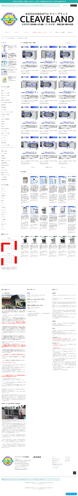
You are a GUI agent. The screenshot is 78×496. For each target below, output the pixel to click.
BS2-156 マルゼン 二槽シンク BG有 (12, 70)
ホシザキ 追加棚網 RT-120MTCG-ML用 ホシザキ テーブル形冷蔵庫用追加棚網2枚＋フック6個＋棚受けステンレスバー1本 (48, 67)
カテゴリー (17, 32)
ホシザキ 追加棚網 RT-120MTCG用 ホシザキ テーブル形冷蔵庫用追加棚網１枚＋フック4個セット (67, 67)
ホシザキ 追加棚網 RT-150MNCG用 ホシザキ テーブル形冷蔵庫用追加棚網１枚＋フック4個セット (48, 97)
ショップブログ (55, 467)
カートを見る (67, 458)
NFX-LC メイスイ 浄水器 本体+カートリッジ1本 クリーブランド (12, 47)
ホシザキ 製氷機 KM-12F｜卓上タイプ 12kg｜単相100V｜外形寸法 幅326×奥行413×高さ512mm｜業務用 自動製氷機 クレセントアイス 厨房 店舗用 (34, 188)
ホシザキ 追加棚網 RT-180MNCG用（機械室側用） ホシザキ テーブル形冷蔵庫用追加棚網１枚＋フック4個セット (67, 127)
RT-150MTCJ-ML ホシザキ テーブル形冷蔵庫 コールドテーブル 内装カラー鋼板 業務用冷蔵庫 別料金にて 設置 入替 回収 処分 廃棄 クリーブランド (72, 188)
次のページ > (63, 167)
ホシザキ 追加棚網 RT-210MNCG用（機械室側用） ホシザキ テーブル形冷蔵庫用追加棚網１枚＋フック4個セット (67, 157)
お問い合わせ (70, 32)
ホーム (2, 38)
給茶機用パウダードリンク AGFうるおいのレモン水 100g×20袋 (12, 77)
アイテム (73, 5)
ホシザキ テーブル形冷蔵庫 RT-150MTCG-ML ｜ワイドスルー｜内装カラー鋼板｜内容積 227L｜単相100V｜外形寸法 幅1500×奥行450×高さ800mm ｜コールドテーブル (72, 219)
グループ (27, 32)
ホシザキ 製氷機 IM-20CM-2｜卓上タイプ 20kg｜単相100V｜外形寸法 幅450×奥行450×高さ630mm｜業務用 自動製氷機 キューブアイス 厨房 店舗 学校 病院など (25, 189)
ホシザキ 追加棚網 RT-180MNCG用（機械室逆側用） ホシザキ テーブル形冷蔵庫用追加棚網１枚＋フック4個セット (30, 157)
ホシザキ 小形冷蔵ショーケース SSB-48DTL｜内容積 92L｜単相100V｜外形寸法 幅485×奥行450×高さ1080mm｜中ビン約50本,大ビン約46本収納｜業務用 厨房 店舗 (53, 189)
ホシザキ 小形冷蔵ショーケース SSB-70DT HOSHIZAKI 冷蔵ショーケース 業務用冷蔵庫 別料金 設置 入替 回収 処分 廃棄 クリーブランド (44, 188)
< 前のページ (33, 167)
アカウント (67, 5)
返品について (54, 462)
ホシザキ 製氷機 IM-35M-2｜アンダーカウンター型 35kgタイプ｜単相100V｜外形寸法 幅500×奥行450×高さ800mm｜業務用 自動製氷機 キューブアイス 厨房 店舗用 (34, 219)
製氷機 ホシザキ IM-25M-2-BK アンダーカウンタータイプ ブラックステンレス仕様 (25, 247)
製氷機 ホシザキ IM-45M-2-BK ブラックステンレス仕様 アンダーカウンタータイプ (62, 247)
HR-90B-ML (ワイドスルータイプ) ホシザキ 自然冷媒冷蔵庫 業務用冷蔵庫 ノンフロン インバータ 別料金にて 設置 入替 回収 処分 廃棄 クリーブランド (53, 218)
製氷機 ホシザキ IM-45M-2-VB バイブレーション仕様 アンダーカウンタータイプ (72, 247)
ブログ (50, 32)
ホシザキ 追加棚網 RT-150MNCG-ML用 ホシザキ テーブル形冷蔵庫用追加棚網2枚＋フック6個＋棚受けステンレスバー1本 (29, 97)
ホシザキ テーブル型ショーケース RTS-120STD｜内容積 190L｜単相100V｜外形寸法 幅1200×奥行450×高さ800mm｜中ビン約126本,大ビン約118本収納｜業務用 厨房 (62, 189)
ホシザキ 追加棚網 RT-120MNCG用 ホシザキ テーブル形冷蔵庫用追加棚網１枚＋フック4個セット (29, 67)
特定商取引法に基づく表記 (57, 464)
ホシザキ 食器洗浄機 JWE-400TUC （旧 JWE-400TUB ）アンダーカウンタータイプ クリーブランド (25, 217)
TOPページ (7, 32)
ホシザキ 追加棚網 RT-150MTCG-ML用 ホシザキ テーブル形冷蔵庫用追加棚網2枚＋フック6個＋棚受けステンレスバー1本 (67, 97)
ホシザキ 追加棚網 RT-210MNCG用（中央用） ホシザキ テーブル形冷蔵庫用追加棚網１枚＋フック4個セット (48, 157)
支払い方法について (56, 458)
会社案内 (63, 32)
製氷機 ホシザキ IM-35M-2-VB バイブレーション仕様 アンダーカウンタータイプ (53, 247)
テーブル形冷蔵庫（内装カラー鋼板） (22, 38)
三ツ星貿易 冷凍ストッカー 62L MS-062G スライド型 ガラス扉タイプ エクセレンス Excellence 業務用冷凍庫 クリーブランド (12, 63)
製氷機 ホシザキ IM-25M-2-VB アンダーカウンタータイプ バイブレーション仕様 (34, 247)
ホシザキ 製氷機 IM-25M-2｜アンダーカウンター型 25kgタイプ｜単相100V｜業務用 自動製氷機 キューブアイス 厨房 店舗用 (44, 217)
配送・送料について (56, 460)
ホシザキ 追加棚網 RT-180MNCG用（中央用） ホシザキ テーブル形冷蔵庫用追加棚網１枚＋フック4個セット (48, 127)
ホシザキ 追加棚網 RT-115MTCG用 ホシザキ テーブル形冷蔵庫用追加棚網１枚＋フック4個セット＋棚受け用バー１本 (12, 55)
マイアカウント (68, 457)
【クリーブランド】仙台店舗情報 (22, 456)
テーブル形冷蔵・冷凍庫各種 (9, 38)
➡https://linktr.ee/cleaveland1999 (21, 469)
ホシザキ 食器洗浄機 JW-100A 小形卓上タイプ (62, 216)
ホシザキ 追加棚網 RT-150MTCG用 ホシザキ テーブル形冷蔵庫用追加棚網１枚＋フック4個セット (29, 127)
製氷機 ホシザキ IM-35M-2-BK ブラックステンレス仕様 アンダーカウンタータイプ (44, 247)
